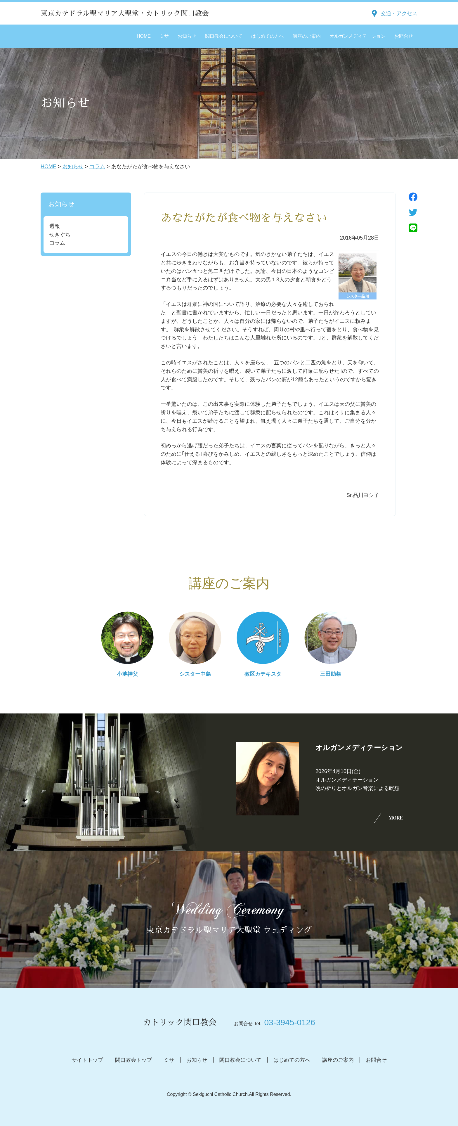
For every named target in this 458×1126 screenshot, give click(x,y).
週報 (54, 226)
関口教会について (223, 36)
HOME (144, 36)
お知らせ (187, 36)
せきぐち (59, 235)
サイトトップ (87, 1060)
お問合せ (403, 36)
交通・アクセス (399, 13)
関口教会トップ (133, 1060)
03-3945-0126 (289, 1022)
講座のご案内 (307, 36)
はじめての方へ (267, 36)
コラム (97, 166)
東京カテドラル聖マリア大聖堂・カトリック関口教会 (125, 13)
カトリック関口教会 (179, 1022)
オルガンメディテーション (357, 36)
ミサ (164, 36)
